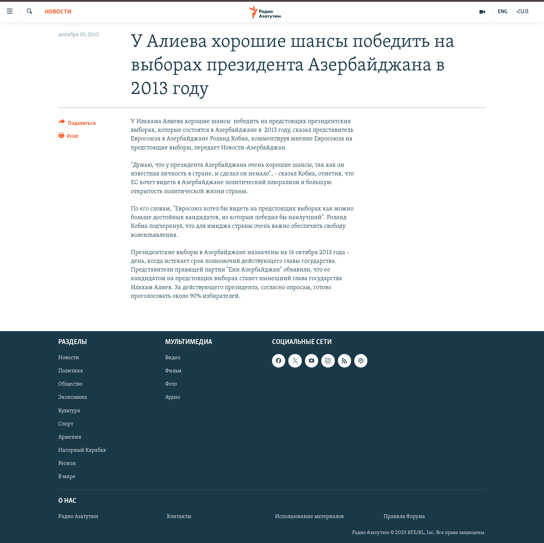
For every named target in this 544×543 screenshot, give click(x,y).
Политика (70, 371)
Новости (58, 12)
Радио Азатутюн (78, 516)
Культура (69, 411)
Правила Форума (404, 516)
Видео (172, 358)
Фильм (173, 371)
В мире (67, 477)
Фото (171, 384)
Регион (67, 463)
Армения (69, 437)
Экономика (72, 397)
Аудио (172, 397)
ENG (502, 12)
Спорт (65, 424)
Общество (70, 384)
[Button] (77, 124)
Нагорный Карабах (82, 450)
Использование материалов (309, 516)
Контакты (179, 516)
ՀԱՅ (523, 12)
